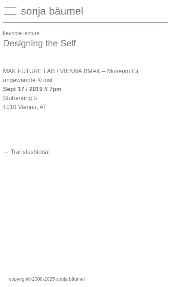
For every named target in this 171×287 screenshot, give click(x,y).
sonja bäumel (52, 11)
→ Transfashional (26, 152)
